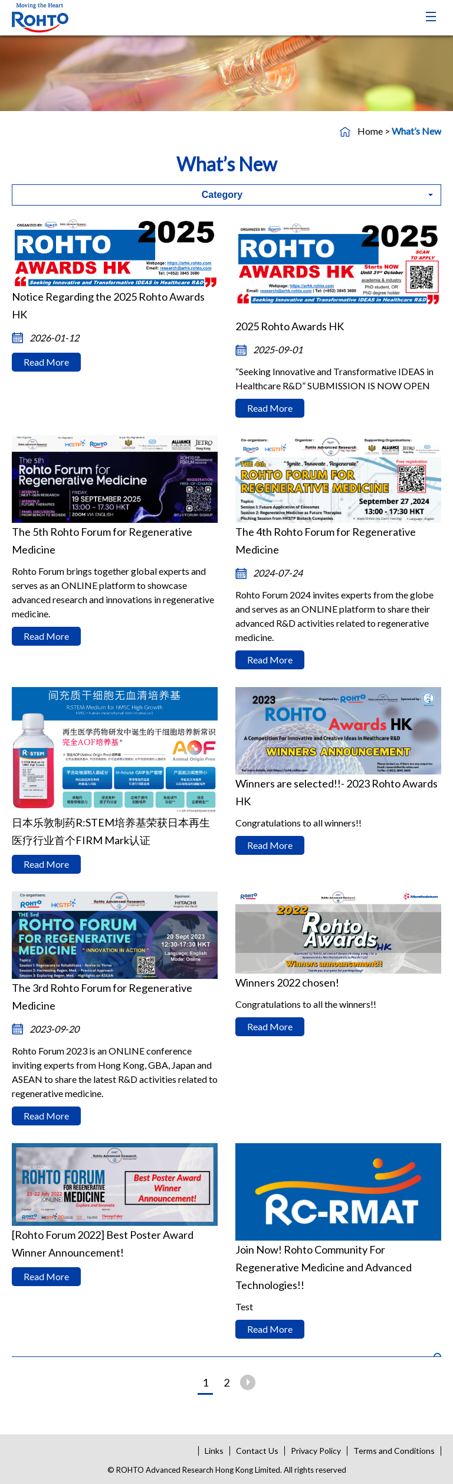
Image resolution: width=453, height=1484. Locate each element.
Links (214, 1451)
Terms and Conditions (394, 1451)
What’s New (416, 130)
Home (370, 130)
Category (222, 195)
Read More (46, 361)
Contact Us (257, 1451)
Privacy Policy (316, 1451)
